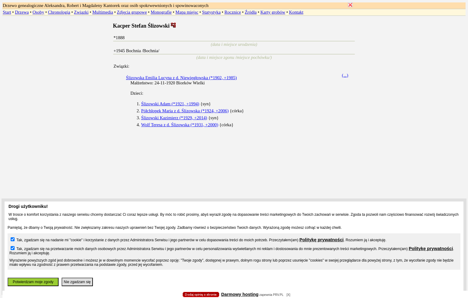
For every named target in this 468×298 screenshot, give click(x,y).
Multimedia (102, 12)
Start (7, 12)
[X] (288, 294)
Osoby (38, 12)
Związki (81, 12)
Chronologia (59, 12)
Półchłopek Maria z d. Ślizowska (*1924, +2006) (185, 110)
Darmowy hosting (240, 294)
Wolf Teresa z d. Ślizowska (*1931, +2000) (179, 124)
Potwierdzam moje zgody (33, 282)
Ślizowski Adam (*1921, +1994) (170, 103)
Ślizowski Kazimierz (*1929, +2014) (174, 117)
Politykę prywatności (321, 239)
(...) (345, 75)
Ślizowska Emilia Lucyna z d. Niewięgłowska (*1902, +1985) (181, 77)
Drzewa (22, 12)
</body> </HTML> (234, 30)
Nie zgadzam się (77, 282)
